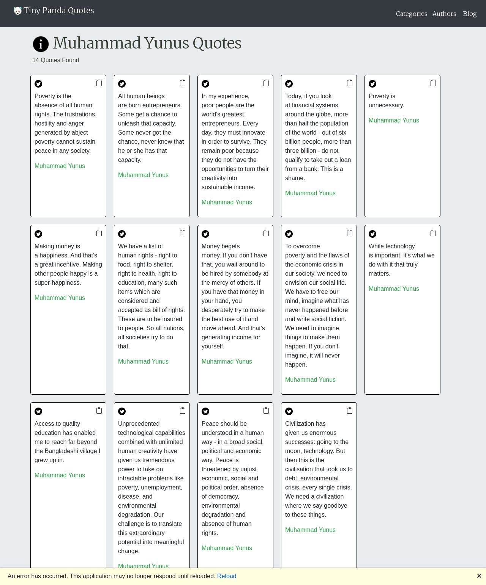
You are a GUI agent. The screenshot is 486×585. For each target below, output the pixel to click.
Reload (227, 576)
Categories (412, 13)
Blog (470, 13)
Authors (444, 13)
